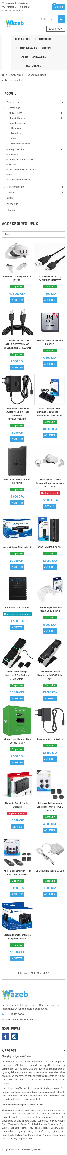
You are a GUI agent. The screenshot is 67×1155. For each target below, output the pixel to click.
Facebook (5, 1036)
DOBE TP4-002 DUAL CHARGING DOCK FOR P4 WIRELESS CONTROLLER (50, 412)
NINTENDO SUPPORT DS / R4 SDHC (50, 342)
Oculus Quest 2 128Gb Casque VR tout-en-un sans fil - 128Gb (50, 483)
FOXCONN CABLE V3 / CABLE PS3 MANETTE (50, 278)
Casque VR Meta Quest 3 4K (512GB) (17, 278)
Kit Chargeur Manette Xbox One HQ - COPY (17, 741)
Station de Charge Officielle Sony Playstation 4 (17, 937)
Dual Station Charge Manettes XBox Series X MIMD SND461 (17, 675)
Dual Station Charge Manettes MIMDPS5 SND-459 (50, 675)
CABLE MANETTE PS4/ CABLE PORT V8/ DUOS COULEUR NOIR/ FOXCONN (17, 344)
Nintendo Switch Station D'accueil (17, 805)
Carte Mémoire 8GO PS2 (17, 607)
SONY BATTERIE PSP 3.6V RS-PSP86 (17, 481)
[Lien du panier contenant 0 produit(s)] (58, 7)
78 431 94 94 (13, 10)
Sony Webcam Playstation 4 (17, 547)
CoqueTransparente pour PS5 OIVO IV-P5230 (50, 609)
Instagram (14, 1036)
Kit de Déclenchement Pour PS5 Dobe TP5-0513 (17, 873)
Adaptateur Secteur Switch (50, 739)
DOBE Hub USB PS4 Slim (50, 547)
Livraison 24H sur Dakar (15, 7)
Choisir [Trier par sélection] (7, 234)
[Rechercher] (52, 19)
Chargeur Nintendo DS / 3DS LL (50, 873)
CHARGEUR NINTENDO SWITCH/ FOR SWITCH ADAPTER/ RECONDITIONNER (17, 413)
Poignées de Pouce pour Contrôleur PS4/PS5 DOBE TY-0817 (50, 807)
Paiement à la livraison (15, 3)
